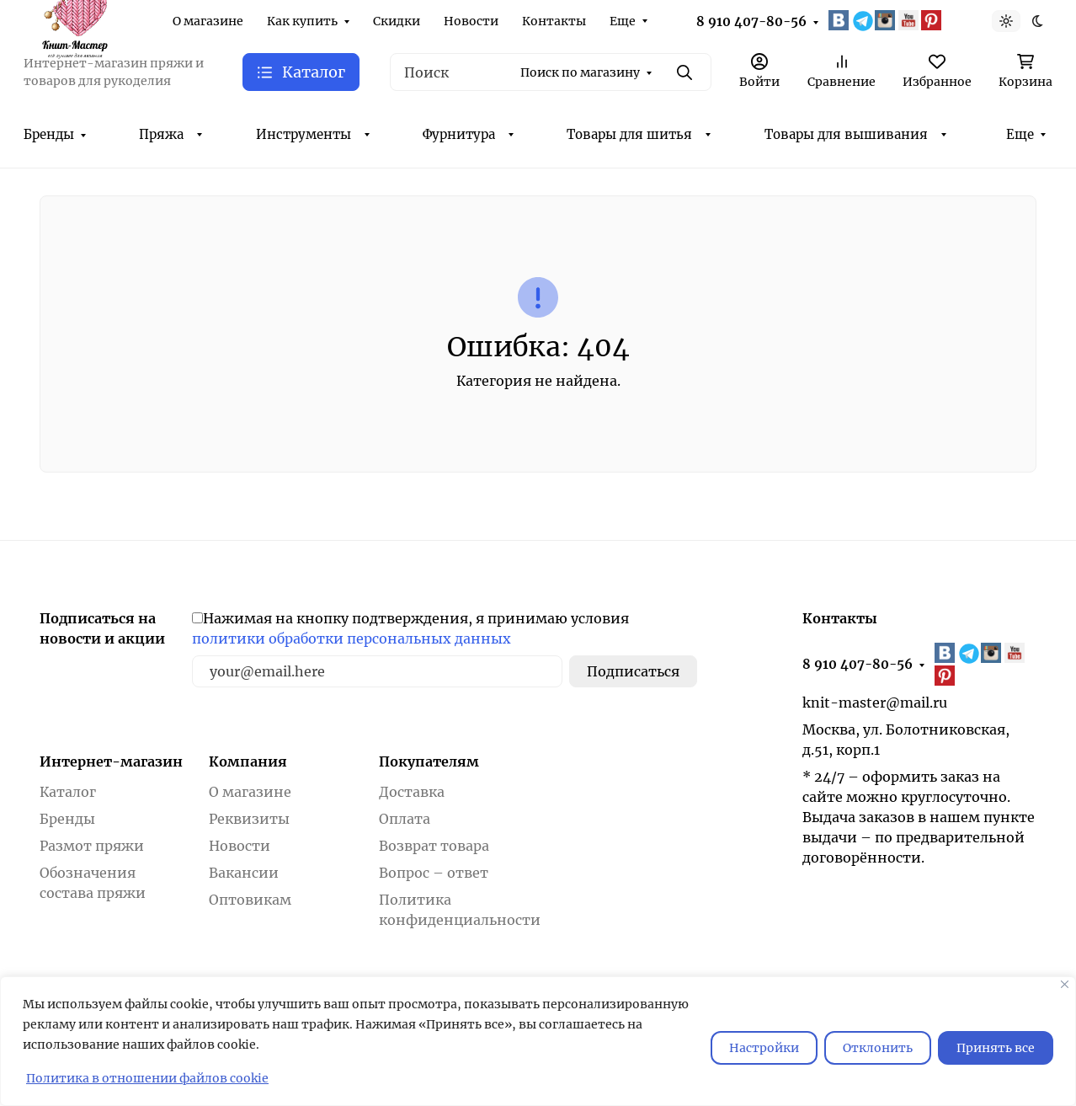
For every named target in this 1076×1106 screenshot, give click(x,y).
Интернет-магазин (111, 761)
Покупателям (429, 761)
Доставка (412, 791)
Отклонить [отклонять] (878, 1047)
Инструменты (303, 134)
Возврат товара (434, 845)
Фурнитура (459, 134)
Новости (471, 21)
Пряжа (161, 134)
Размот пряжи (92, 845)
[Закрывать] (1064, 984)
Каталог (68, 791)
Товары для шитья (629, 134)
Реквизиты (249, 818)
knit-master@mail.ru (874, 702)
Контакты (554, 21)
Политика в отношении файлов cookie (147, 1078)
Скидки (396, 21)
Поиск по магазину (580, 72)
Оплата (404, 818)
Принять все (995, 1047)
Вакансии (244, 872)
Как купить (302, 21)
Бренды (49, 134)
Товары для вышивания (846, 134)
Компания (248, 761)
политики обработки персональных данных (351, 638)
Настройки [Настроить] (764, 1047)
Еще (623, 21)
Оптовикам (250, 899)
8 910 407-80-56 (751, 21)
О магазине (208, 21)
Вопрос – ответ (433, 872)
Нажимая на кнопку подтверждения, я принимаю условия (410, 628)
